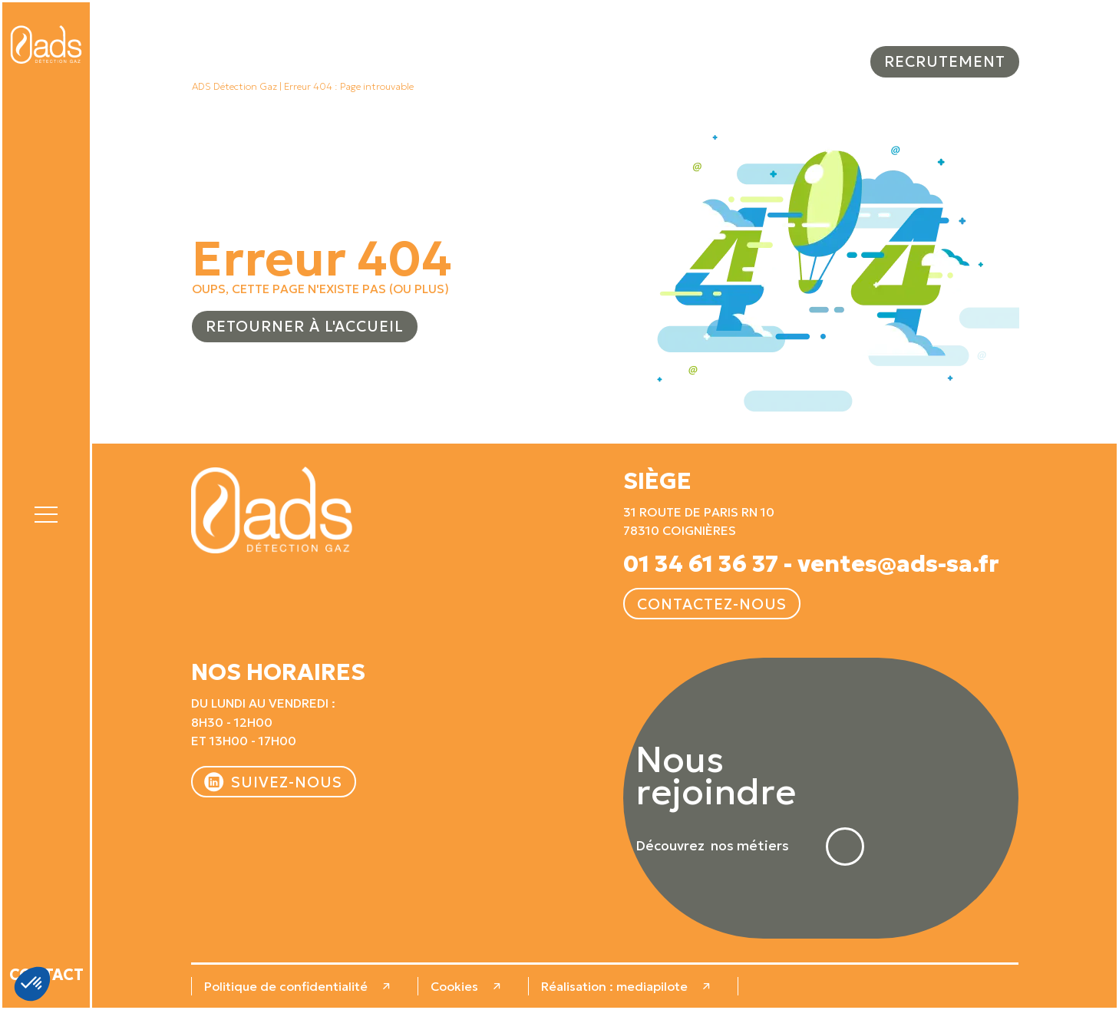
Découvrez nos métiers (712, 846)
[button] (46, 512)
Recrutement (944, 61)
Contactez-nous (712, 604)
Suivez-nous (286, 782)
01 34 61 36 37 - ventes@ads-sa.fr (811, 564)
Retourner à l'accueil (305, 326)
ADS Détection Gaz (234, 87)
